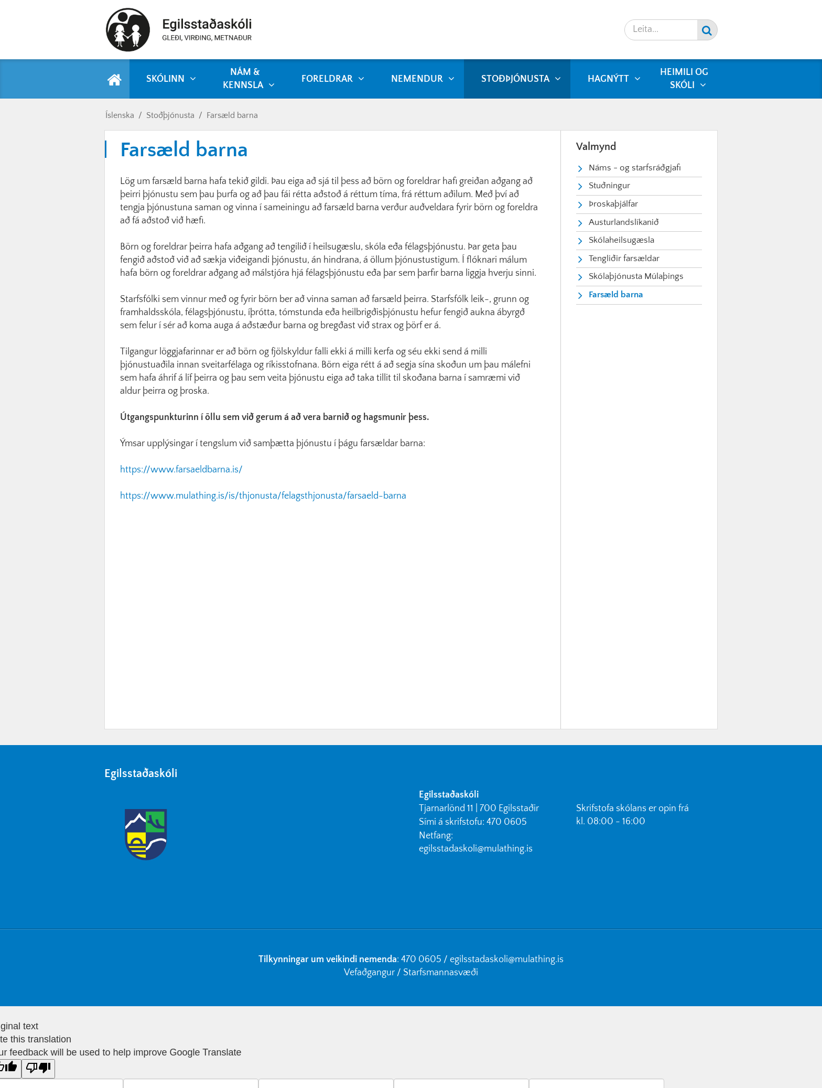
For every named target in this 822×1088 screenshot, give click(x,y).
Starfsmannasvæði (440, 972)
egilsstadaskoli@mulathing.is (476, 849)
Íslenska (119, 115)
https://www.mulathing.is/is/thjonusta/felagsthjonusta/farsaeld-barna (263, 496)
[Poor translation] (38, 1069)
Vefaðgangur (369, 972)
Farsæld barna (232, 115)
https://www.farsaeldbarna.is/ (181, 470)
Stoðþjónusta (170, 115)
